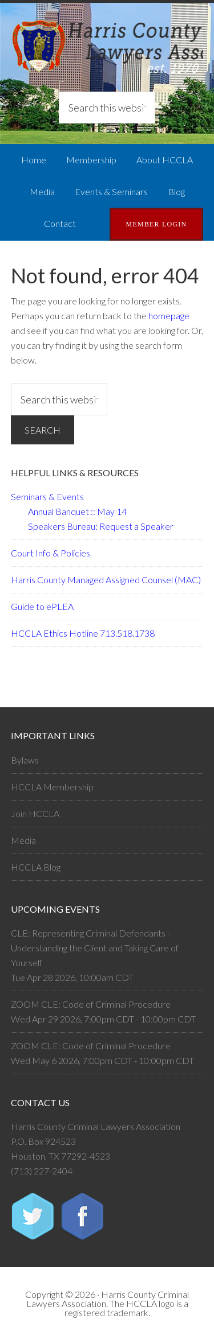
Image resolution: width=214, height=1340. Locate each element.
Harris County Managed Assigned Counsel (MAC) (106, 579)
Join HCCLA (35, 813)
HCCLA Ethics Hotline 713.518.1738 (83, 633)
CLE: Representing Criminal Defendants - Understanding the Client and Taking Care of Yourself (95, 947)
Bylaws (25, 759)
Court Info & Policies (50, 552)
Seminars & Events (47, 496)
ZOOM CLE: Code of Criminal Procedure (91, 1004)
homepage (168, 315)
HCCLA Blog (35, 866)
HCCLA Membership (52, 786)
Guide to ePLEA (42, 606)
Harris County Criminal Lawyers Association (107, 48)
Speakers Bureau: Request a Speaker (100, 526)
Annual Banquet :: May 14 (77, 511)
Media (23, 840)
